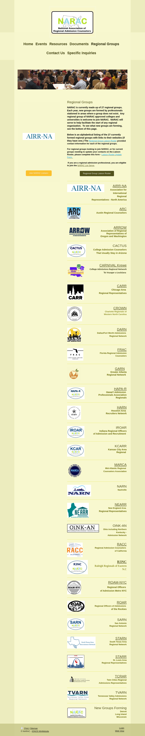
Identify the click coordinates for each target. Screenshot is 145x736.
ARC (123, 209)
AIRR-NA (120, 186)
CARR (122, 286)
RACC (122, 544)
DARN (122, 329)
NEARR (121, 504)
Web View (119, 731)
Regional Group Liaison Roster (97, 173)
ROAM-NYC (117, 582)
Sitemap (34, 728)
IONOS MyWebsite (40, 731)
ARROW (120, 227)
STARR (121, 656)
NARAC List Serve (85, 165)
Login (121, 728)
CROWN (120, 308)
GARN (120, 368)
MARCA (120, 464)
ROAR (122, 602)
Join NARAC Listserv (38, 173)
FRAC (122, 349)
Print (25, 728)
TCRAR (121, 676)
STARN (121, 638)
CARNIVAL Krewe (113, 265)
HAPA (120, 389)
